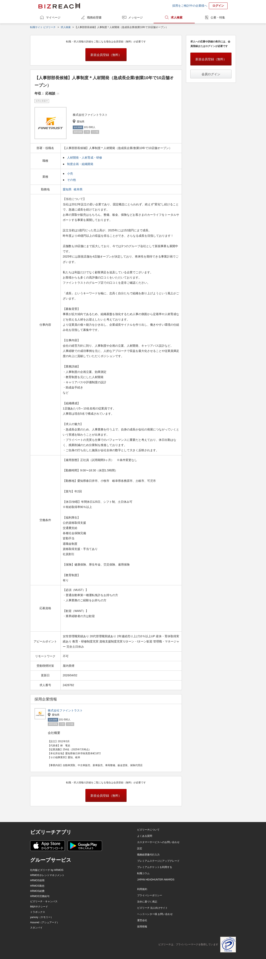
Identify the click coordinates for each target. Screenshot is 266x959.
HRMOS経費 (37, 891)
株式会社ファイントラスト (65, 710)
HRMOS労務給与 (39, 896)
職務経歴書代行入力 (148, 854)
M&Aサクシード (39, 906)
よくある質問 (144, 836)
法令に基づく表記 (147, 901)
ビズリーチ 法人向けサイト (152, 907)
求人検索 (176, 17)
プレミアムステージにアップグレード (158, 860)
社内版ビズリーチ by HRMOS (46, 870)
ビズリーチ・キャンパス (44, 901)
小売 (70, 173)
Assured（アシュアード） (44, 922)
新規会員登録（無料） (106, 55)
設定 (139, 848)
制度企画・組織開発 (80, 164)
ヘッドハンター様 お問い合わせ (155, 914)
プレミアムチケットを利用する (154, 867)
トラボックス (37, 912)
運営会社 (142, 920)
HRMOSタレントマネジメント (47, 875)
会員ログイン (211, 74)
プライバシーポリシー (149, 895)
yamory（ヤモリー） (41, 917)
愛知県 (67, 189)
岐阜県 (78, 189)
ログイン (218, 5)
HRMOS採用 (37, 880)
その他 (71, 179)
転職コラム (143, 873)
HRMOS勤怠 (37, 885)
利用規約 (142, 889)
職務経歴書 (94, 17)
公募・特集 (218, 17)
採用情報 (142, 926)
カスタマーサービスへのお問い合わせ (158, 842)
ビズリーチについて (148, 829)
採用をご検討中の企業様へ (189, 5)
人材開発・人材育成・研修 (84, 157)
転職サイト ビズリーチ (43, 27)
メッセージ (135, 17)
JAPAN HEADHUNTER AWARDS (155, 879)
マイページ (53, 17)
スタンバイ (36, 927)
